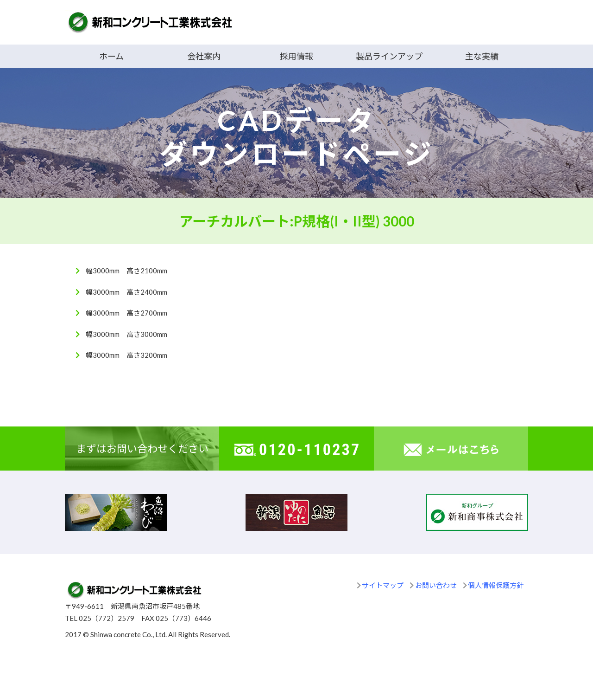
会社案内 (204, 56)
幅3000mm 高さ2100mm (126, 270)
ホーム (111, 56)
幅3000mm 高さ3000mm (126, 334)
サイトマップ (383, 585)
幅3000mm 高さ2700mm (126, 313)
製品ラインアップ (389, 56)
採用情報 (296, 56)
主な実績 (481, 56)
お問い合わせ (436, 585)
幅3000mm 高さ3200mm (126, 355)
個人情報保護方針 (496, 585)
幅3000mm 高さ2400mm (126, 292)
